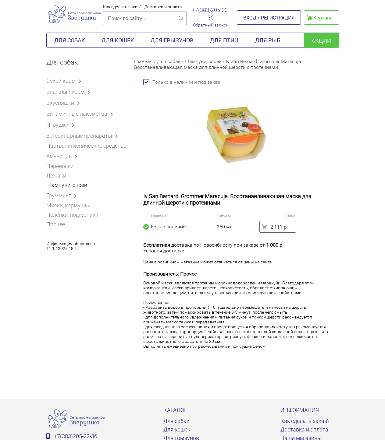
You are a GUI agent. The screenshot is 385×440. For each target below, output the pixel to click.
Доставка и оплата (163, 6)
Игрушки (61, 124)
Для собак (69, 40)
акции (321, 40)
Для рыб (267, 40)
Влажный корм (69, 92)
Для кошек (118, 40)
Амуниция (63, 156)
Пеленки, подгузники (72, 215)
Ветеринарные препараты (83, 135)
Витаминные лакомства (80, 114)
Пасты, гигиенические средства (86, 146)
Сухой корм (65, 81)
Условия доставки (163, 251)
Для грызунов (172, 40)
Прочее (55, 224)
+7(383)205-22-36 (210, 14)
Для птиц (224, 40)
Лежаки (56, 175)
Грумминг (62, 195)
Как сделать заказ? (122, 6)
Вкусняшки (64, 103)
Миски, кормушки (68, 205)
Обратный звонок (210, 25)
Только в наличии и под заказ (181, 82)
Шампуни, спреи (66, 185)
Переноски (59, 166)
